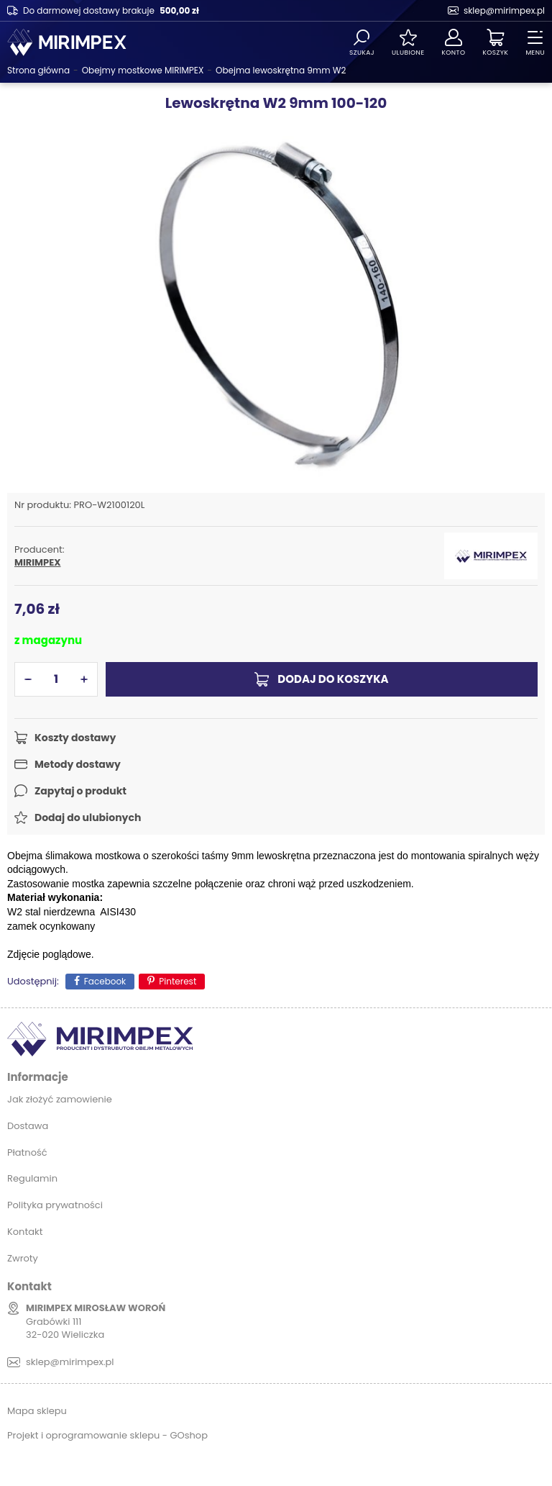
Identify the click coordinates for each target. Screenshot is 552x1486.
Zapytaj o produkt (80, 791)
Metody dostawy (77, 764)
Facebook (105, 981)
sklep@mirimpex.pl (504, 10)
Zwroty (22, 1258)
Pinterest (177, 981)
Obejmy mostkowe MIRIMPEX (143, 70)
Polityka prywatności (55, 1205)
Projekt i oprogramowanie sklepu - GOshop (107, 1435)
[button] (28, 679)
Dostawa (27, 1126)
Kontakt (24, 1231)
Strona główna (38, 70)
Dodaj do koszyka (332, 679)
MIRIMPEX (37, 562)
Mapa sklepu (37, 1411)
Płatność (27, 1152)
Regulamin (32, 1178)
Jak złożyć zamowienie (59, 1099)
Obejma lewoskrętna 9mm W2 (281, 70)
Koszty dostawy (75, 737)
